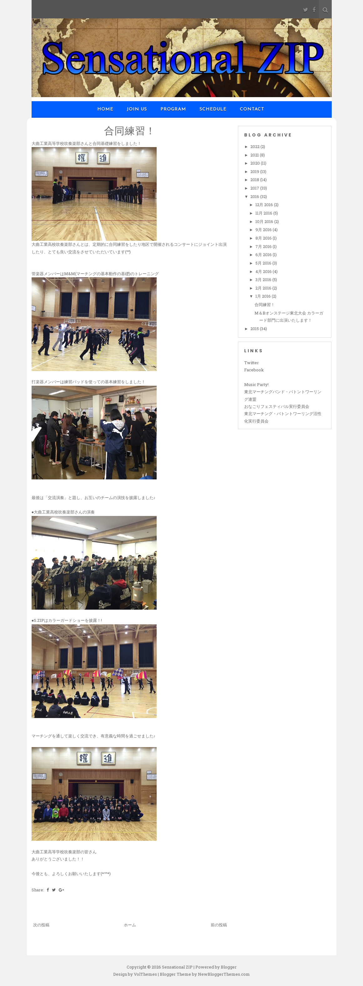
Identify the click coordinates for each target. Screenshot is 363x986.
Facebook (254, 370)
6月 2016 (264, 254)
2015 (255, 328)
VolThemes (145, 974)
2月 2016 (263, 288)
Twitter (251, 362)
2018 (255, 179)
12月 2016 (264, 204)
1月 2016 (263, 296)
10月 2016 (264, 221)
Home (105, 109)
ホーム (130, 925)
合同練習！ (130, 131)
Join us (137, 109)
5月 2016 (263, 263)
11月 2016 (264, 213)
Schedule (212, 109)
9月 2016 (264, 229)
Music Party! (256, 384)
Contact (252, 109)
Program (173, 109)
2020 (255, 163)
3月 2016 (263, 279)
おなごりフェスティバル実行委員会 (276, 406)
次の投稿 (41, 925)
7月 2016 (264, 246)
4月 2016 (264, 271)
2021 (255, 155)
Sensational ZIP (177, 967)
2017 (255, 188)
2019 (255, 171)
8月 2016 (264, 238)
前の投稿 (219, 925)
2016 (255, 196)
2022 (255, 146)
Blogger (229, 967)
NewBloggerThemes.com (224, 974)
